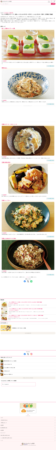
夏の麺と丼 (15, 303)
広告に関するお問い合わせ (28, 435)
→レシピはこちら (50, 65)
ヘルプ (28, 417)
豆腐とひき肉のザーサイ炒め (9, 238)
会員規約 (28, 425)
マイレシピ (51, 1)
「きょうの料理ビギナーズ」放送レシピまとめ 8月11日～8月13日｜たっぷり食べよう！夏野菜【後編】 (26, 315)
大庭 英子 (5, 100)
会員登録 (49, 1)
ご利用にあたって (28, 422)
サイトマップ (28, 432)
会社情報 (28, 430)
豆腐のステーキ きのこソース (9, 124)
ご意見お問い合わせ (28, 420)
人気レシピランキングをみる (28, 377)
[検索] (17, 384)
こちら (27, 277)
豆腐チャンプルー (6, 200)
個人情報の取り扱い (28, 427)
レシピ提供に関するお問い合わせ (28, 437)
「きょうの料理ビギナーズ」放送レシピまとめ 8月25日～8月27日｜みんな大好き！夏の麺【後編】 (25, 302)
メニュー (54, 1)
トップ (28, 440)
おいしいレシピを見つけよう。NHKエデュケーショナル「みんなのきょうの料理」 (6, 1)
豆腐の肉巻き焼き (6, 162)
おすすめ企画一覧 (28, 333)
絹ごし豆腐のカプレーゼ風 (8, 28)
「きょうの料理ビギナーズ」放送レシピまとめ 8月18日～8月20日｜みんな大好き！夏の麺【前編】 (26, 308)
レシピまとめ (6, 12)
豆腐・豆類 (11, 12)
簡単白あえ (4, 68)
